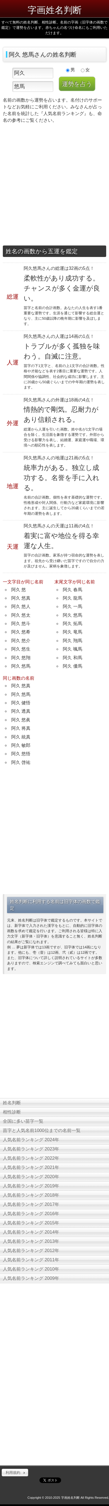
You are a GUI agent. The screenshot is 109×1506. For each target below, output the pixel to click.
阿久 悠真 (20, 598)
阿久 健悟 (20, 702)
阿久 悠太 (20, 615)
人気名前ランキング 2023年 (31, 1149)
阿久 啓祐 (20, 762)
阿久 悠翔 (20, 657)
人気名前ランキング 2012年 (31, 1250)
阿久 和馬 (72, 657)
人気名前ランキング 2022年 (31, 1158)
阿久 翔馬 (72, 640)
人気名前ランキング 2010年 (31, 1269)
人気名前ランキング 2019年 (31, 1186)
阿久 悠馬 (20, 666)
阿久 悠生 (20, 649)
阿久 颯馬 (72, 649)
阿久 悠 (18, 589)
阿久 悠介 (20, 640)
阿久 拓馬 (72, 623)
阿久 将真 (20, 728)
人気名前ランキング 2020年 (31, 1176)
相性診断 (12, 1112)
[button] (15, 1473)
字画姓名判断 (55, 10)
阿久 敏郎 (20, 745)
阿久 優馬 (72, 666)
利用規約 (13, 1472)
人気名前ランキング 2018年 (31, 1195)
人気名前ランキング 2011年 (31, 1259)
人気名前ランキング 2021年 (31, 1167)
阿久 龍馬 (72, 598)
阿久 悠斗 (20, 623)
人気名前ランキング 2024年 (31, 1139)
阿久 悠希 (20, 632)
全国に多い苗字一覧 (23, 1121)
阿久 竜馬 (72, 632)
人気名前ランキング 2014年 (31, 1232)
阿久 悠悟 (20, 753)
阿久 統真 (20, 737)
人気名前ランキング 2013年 (31, 1241)
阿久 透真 (20, 711)
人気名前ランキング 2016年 (31, 1213)
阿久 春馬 (72, 589)
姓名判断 (12, 1102)
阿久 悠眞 (20, 719)
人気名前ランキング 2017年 (31, 1204)
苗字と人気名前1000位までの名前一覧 (42, 1130)
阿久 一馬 (72, 606)
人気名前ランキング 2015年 (31, 1222)
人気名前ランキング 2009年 (31, 1278)
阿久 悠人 (20, 606)
